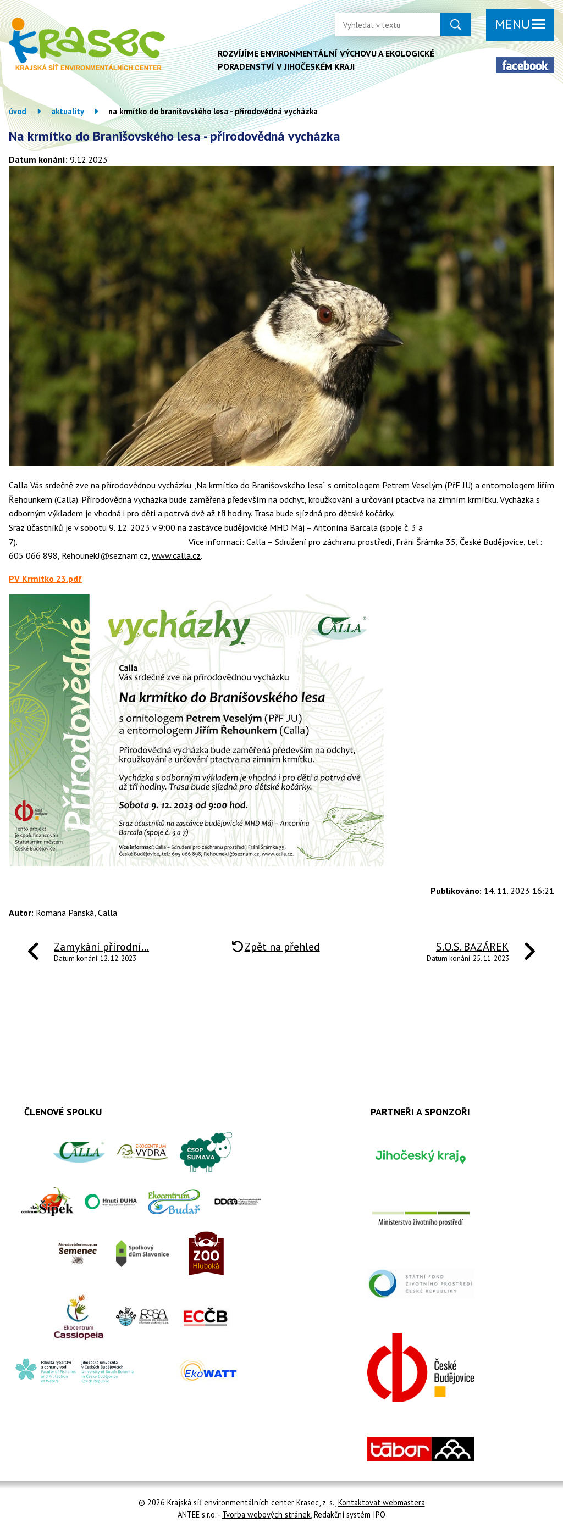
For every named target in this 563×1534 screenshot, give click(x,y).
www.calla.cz (176, 555)
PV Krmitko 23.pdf (45, 578)
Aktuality (67, 111)
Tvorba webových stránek (266, 1514)
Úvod (17, 111)
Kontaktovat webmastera (381, 1502)
